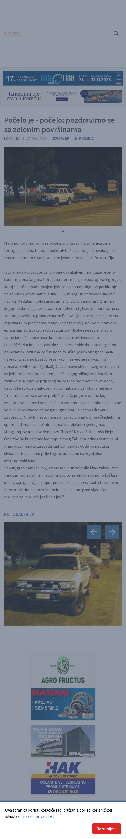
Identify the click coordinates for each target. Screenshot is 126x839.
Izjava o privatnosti (38, 816)
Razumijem (106, 828)
